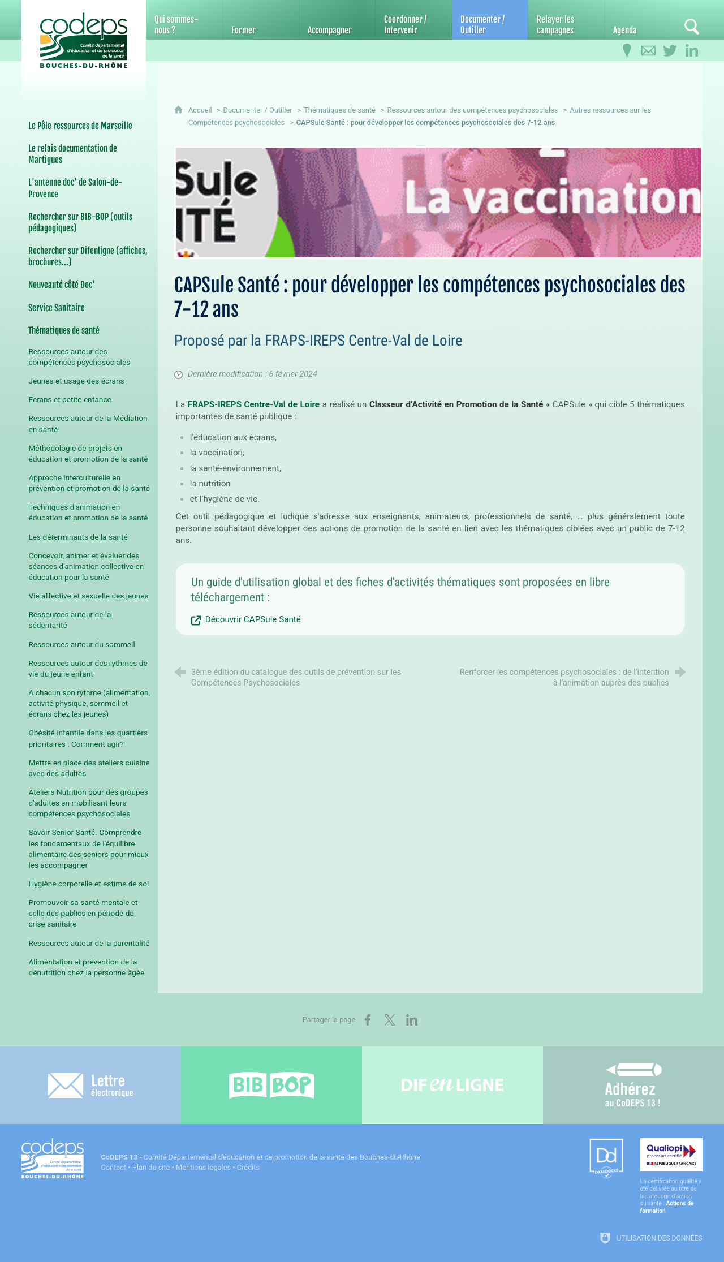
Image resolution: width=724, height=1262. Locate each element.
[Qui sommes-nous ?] (184, 20)
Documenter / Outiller (257, 110)
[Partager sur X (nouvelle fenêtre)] (389, 1020)
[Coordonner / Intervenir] (413, 20)
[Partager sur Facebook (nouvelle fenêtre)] (367, 1020)
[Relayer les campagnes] (566, 20)
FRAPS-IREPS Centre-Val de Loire (254, 404)
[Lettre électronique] (90, 1085)
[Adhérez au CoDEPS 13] (633, 1085)
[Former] (261, 20)
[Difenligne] (452, 1085)
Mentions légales (203, 1167)
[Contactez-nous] (649, 51)
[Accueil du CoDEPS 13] (83, 40)
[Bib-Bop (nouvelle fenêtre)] (271, 1085)
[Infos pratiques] (627, 51)
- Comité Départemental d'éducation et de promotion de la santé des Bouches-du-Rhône (260, 1157)
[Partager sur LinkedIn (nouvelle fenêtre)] (411, 1020)
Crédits (248, 1167)
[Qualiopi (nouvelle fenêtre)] (671, 1176)
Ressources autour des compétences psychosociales (472, 110)
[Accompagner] (337, 20)
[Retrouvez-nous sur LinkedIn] (692, 51)
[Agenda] (642, 20)
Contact (113, 1167)
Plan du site (151, 1167)
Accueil (201, 110)
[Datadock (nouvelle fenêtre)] (606, 1159)
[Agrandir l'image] (438, 202)
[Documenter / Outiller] (490, 20)
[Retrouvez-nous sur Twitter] (670, 51)
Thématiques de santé (340, 110)
